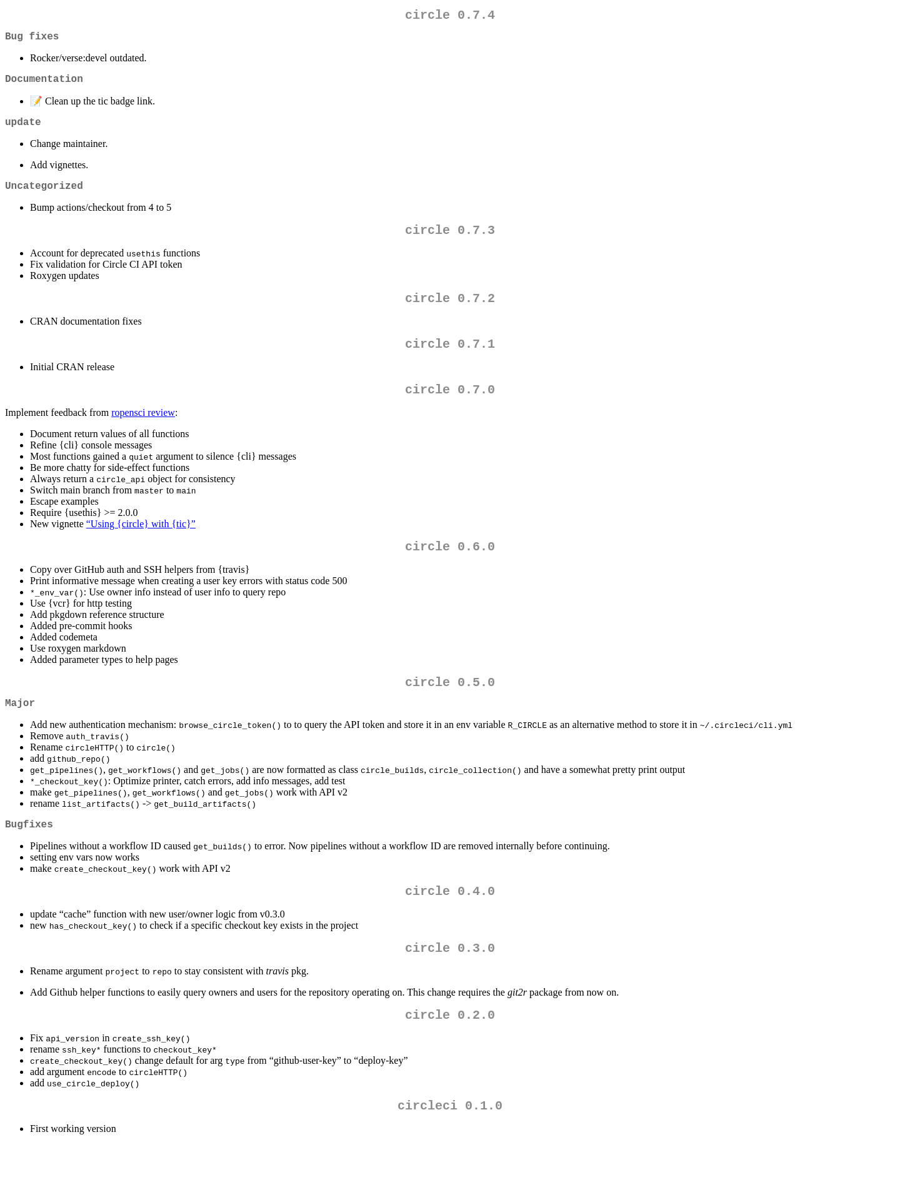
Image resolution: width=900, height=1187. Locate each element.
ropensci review (143, 435)
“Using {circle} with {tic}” (141, 546)
